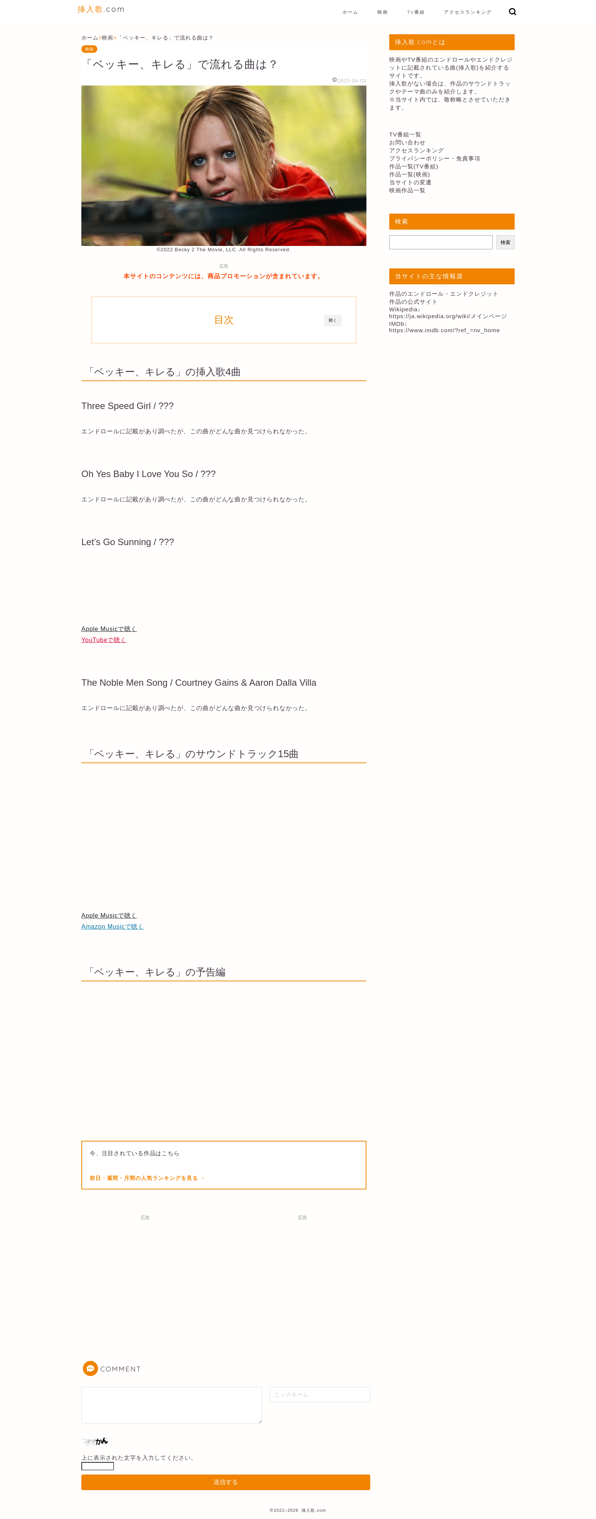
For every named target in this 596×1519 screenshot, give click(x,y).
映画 (382, 12)
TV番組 (416, 12)
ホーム (350, 12)
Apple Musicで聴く (109, 629)
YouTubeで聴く (104, 640)
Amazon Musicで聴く (112, 926)
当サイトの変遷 (410, 182)
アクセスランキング (468, 12)
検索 (505, 242)
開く (333, 320)
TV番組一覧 (405, 134)
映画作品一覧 (407, 190)
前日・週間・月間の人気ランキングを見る (145, 1178)
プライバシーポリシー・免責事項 (434, 158)
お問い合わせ (407, 142)
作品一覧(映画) (409, 174)
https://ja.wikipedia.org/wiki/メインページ (448, 316)
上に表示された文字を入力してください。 (139, 1457)
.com (101, 9)
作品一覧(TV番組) (414, 166)
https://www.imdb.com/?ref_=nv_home (444, 330)
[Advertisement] (145, 1277)
